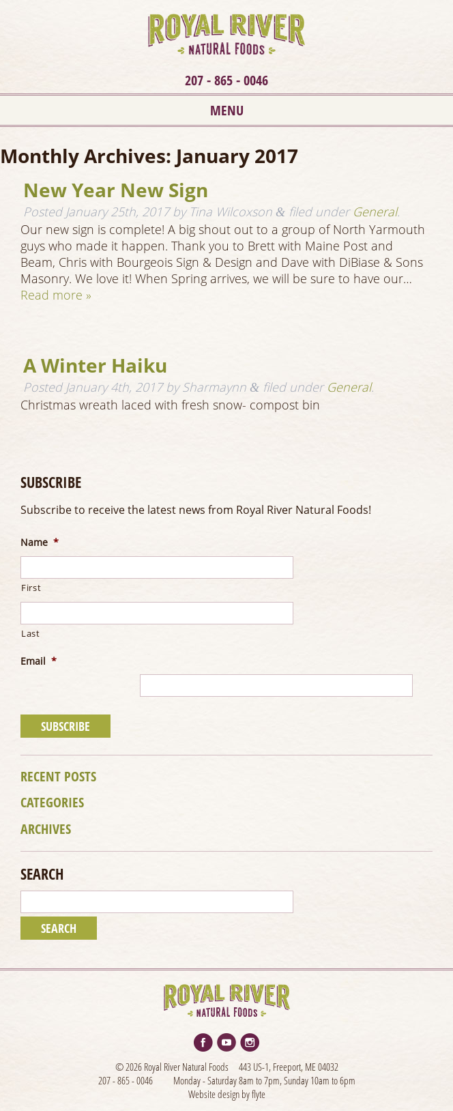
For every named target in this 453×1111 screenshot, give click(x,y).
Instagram (249, 1042)
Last (30, 633)
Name (39, 543)
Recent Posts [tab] (58, 776)
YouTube (226, 1042)
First (31, 588)
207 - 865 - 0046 (226, 80)
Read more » (55, 295)
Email (38, 661)
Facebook (203, 1042)
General (375, 211)
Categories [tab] (52, 802)
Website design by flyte (226, 1094)
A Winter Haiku (95, 365)
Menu (227, 110)
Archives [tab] (45, 829)
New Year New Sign (115, 190)
